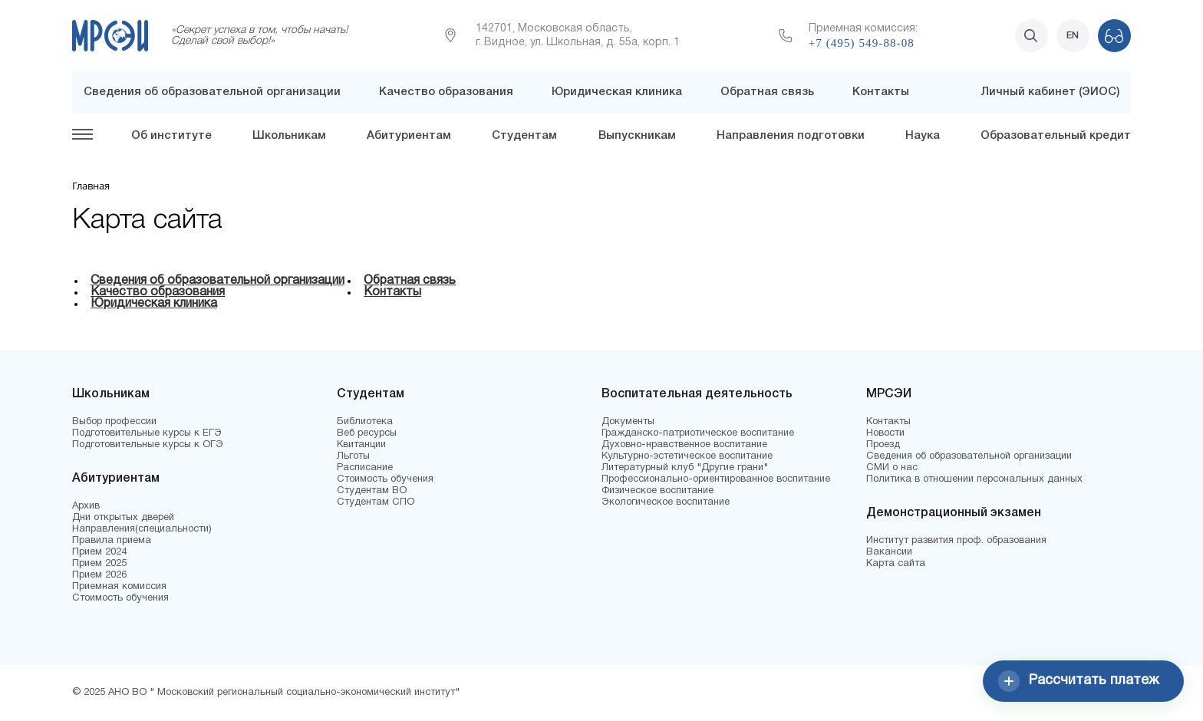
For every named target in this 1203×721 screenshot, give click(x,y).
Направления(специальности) (142, 529)
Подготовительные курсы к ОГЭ (147, 444)
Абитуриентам (409, 135)
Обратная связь (767, 92)
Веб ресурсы (367, 433)
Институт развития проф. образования (956, 540)
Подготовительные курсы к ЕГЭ (147, 433)
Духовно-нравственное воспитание (684, 444)
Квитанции (361, 444)
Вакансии (889, 552)
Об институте (171, 135)
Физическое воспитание (658, 490)
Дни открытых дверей (123, 517)
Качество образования (446, 92)
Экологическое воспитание (666, 502)
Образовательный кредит (1056, 135)
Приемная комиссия (119, 586)
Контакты (880, 92)
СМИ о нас (892, 467)
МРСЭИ (888, 394)
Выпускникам (637, 135)
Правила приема (111, 540)
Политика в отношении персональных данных (974, 479)
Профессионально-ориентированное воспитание (716, 479)
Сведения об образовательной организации (212, 92)
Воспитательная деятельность (697, 394)
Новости (885, 433)
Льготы (353, 456)
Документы (628, 421)
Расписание (365, 467)
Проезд (883, 444)
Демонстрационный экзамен (953, 513)
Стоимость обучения (120, 598)
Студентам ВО (372, 490)
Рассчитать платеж (1078, 681)
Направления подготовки (791, 135)
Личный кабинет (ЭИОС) (1050, 92)
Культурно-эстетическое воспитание (687, 456)
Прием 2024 (99, 552)
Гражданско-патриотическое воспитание (698, 433)
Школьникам (289, 135)
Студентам (524, 135)
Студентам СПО (375, 502)
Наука (922, 135)
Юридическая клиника (617, 92)
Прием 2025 (99, 563)
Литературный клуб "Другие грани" (685, 467)
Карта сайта (895, 563)
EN (1072, 35)
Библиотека (365, 421)
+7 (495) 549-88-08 (862, 43)
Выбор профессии (114, 421)
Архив (86, 506)
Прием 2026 (99, 575)
